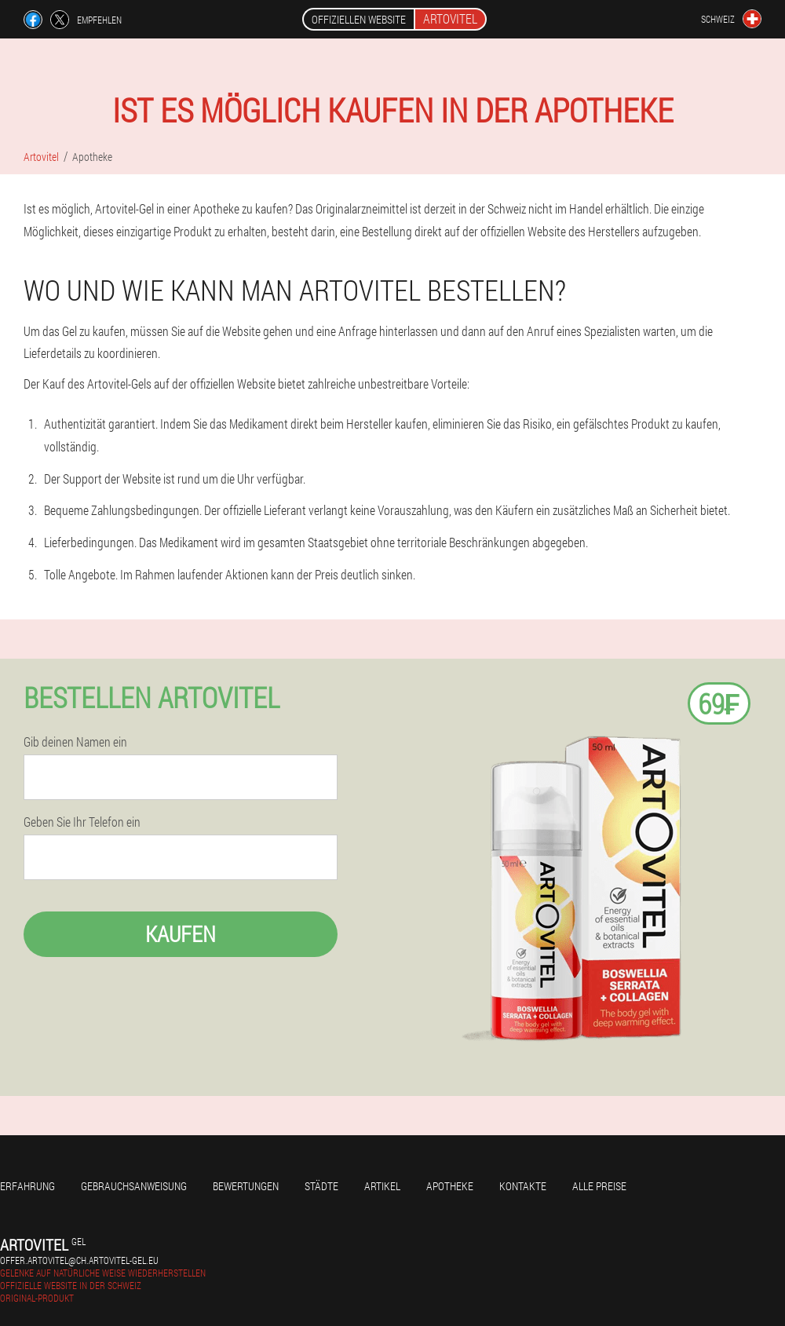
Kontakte (522, 1185)
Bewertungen (246, 1185)
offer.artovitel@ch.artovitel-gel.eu (79, 1260)
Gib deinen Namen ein (75, 742)
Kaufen (180, 933)
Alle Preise (599, 1185)
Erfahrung (27, 1185)
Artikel (382, 1185)
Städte (321, 1185)
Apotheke (449, 1185)
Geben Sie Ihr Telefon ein (82, 822)
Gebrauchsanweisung (134, 1185)
